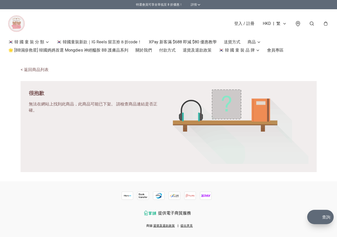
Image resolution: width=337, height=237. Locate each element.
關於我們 (143, 50)
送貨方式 (232, 42)
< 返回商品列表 (35, 69)
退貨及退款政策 (197, 50)
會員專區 (275, 50)
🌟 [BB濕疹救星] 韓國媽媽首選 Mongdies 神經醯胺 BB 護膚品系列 (68, 50)
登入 (244, 23)
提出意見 (186, 226)
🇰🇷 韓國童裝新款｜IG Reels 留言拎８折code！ (99, 42)
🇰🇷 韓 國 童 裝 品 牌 (237, 50)
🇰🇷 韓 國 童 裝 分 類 (26, 42)
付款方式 (167, 50)
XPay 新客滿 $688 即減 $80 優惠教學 (183, 42)
